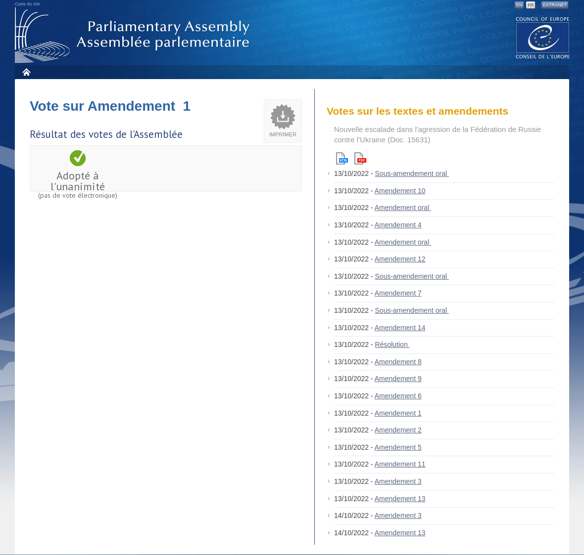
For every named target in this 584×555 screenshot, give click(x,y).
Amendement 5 (398, 447)
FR (531, 4)
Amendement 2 (398, 430)
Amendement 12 (400, 259)
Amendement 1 (398, 413)
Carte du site (27, 3)
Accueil (26, 72)
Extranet (555, 4)
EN (519, 4)
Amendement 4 (398, 225)
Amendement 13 (400, 499)
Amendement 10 (400, 191)
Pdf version (360, 158)
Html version (342, 158)
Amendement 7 (398, 293)
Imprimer (282, 134)
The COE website (543, 37)
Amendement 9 (398, 379)
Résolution (392, 344)
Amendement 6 (398, 396)
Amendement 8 (398, 362)
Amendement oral (403, 208)
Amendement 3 (398, 481)
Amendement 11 (400, 464)
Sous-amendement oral (412, 173)
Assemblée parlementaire (134, 35)
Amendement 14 (400, 328)
